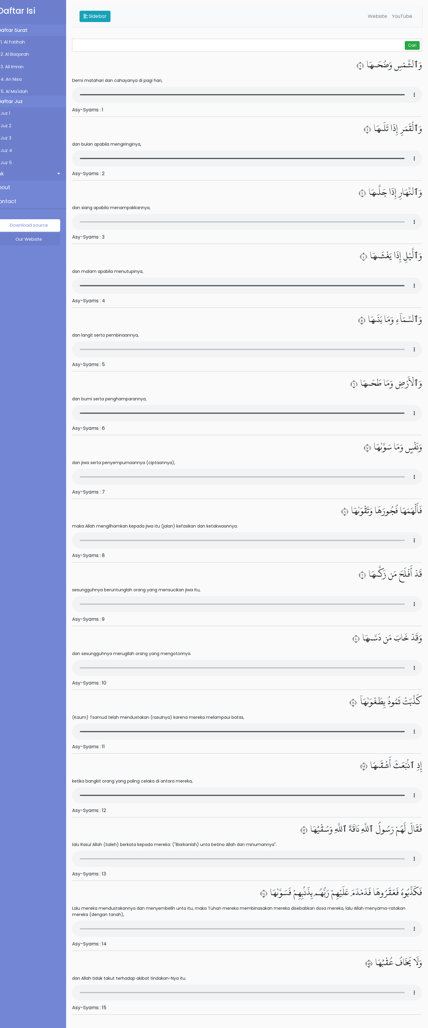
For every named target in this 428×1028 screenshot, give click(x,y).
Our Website (37, 239)
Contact (14, 201)
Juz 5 (14, 163)
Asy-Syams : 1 (96, 109)
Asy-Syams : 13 (97, 873)
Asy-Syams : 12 (97, 810)
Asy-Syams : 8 (96, 555)
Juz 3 (14, 138)
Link (7, 173)
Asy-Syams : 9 (96, 619)
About (10, 187)
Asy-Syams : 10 (97, 682)
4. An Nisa (19, 79)
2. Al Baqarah (23, 54)
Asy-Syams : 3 (96, 237)
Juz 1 (13, 113)
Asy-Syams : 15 (97, 1007)
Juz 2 (14, 126)
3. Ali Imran (20, 67)
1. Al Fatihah (21, 42)
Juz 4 (14, 150)
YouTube (402, 16)
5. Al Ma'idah (22, 91)
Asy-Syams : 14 (97, 943)
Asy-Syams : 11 (96, 746)
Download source (37, 225)
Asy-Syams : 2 (96, 173)
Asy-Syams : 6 (96, 428)
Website (377, 16)
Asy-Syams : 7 (96, 492)
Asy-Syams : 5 (96, 364)
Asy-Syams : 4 (96, 300)
